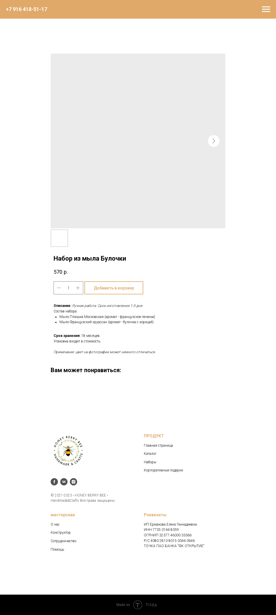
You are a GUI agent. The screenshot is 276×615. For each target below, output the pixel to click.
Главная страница (158, 445)
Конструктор (61, 533)
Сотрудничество (63, 541)
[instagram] (73, 481)
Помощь (57, 549)
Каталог (150, 454)
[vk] (64, 481)
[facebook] (54, 481)
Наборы (150, 462)
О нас (55, 524)
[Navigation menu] (266, 9)
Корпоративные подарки (163, 470)
